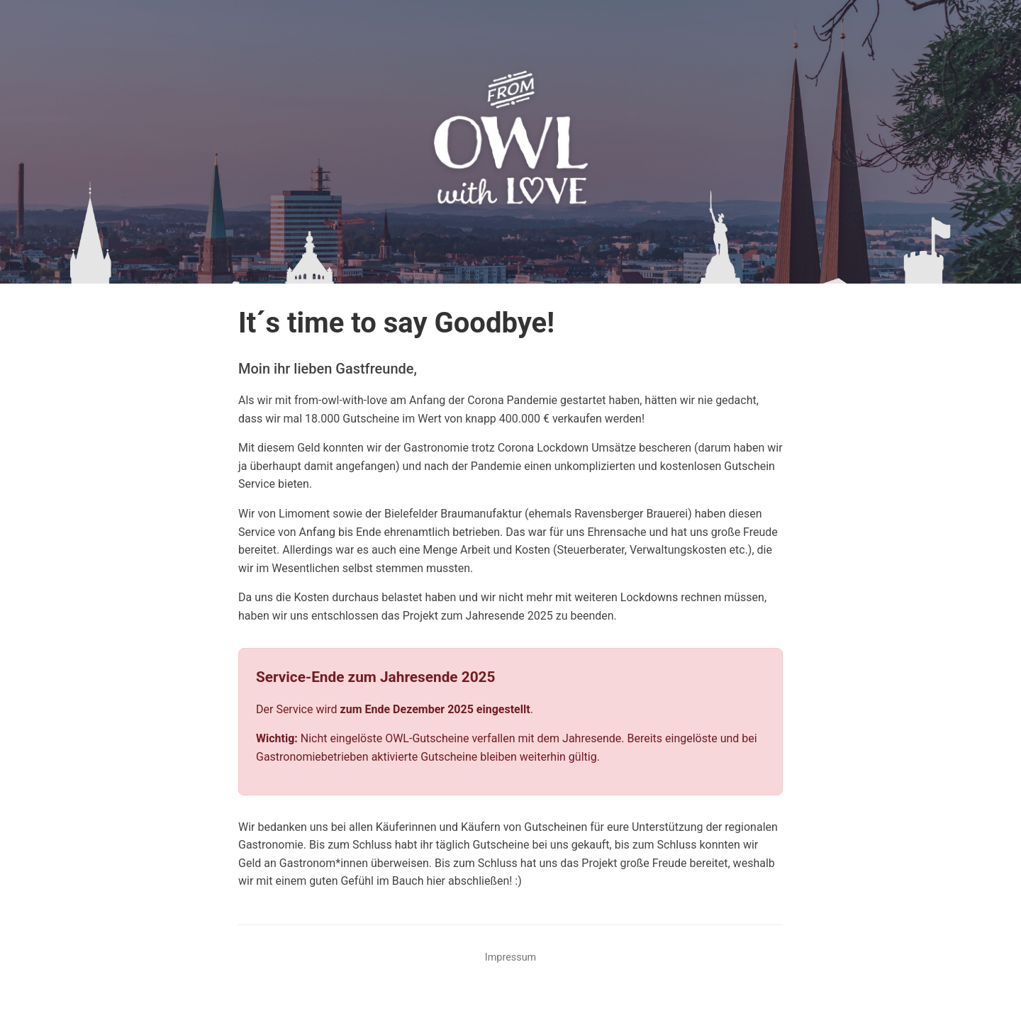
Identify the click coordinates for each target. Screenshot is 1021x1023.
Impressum (510, 957)
